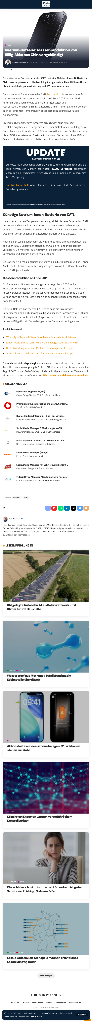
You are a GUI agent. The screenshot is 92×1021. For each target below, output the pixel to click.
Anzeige (13, 882)
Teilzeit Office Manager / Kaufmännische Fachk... (41, 477)
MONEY (21, 952)
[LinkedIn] (43, 995)
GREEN (12, 600)
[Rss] (60, 995)
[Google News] (35, 995)
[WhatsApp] (51, 995)
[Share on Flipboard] (54, 508)
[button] (82, 1014)
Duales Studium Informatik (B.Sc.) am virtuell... (40, 416)
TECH (9, 45)
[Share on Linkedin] (67, 508)
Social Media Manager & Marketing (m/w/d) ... (40, 428)
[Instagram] (39, 995)
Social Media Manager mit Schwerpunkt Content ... (42, 465)
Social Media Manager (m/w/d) (32, 452)
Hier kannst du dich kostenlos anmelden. (66, 375)
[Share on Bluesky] (80, 508)
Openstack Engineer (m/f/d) (30, 391)
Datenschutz (35, 1016)
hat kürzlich (53, 94)
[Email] (86, 508)
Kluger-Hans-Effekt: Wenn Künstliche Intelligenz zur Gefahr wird (42, 342)
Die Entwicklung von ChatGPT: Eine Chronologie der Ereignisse (41, 348)
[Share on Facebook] (48, 508)
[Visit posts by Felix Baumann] (8, 62)
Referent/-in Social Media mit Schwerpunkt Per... (41, 440)
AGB (63, 204)
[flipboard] (47, 995)
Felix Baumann (20, 62)
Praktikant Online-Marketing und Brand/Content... (42, 403)
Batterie (17, 497)
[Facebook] (31, 995)
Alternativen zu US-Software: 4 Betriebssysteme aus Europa (39, 353)
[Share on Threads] (73, 508)
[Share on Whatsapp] (61, 508)
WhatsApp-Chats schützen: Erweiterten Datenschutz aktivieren (41, 337)
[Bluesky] (56, 995)
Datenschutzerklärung (38, 204)
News (26, 497)
